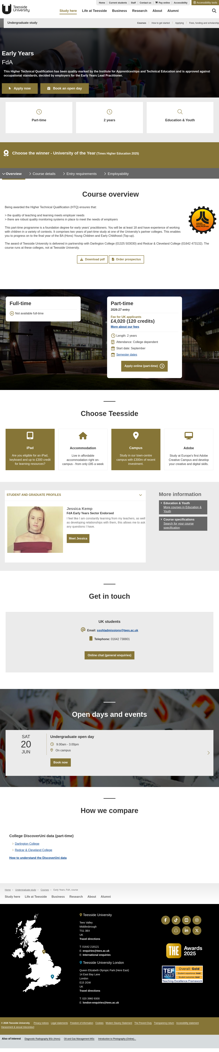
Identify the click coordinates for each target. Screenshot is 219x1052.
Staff (133, 2)
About (91, 896)
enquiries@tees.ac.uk (96, 950)
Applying (179, 23)
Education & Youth (180, 115)
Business (58, 896)
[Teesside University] (44, 952)
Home (102, 2)
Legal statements (59, 1023)
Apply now (22, 88)
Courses (141, 23)
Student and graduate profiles (34, 494)
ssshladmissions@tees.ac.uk (117, 630)
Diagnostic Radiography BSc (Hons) (42, 1039)
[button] (205, 2)
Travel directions (90, 938)
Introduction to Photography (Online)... (117, 1039)
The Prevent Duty (143, 1023)
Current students (118, 2)
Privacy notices (41, 1023)
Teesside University (16, 9)
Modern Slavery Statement (119, 1023)
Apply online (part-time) (141, 366)
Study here (12, 896)
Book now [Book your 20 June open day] (61, 762)
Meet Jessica (78, 538)
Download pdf (92, 259)
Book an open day (67, 88)
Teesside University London (102, 963)
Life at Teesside (36, 896)
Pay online (164, 2)
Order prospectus (126, 259)
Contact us (145, 2)
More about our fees (125, 326)
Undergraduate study (22, 22)
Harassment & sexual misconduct (17, 1027)
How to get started (161, 23)
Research (76, 896)
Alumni (106, 896)
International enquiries (97, 954)
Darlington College (27, 843)
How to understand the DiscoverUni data (38, 857)
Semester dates (126, 354)
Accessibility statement (187, 1023)
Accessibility (180, 2)
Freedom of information (81, 1023)
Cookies (99, 1023)
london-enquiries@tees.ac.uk (101, 1002)
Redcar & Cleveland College (33, 850)
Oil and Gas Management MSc (79, 1039)
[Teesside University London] (52, 976)
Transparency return (164, 1023)
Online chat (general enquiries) (109, 655)
